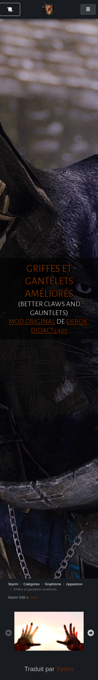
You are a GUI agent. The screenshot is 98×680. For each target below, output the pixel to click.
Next (90, 632)
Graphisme (53, 584)
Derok (77, 321)
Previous (7, 632)
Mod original (32, 321)
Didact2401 (49, 330)
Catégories (32, 584)
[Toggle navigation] (88, 9)
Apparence (74, 584)
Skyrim (13, 584)
